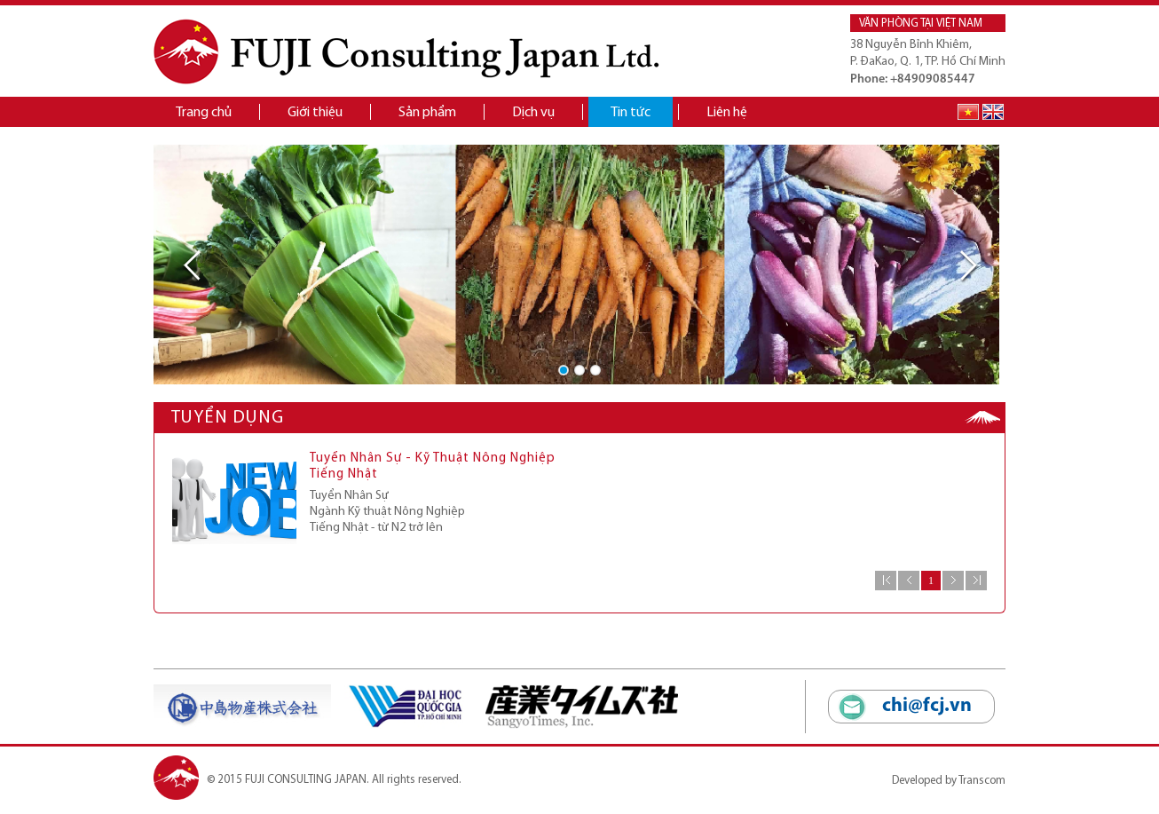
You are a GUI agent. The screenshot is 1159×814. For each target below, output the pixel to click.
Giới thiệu (315, 113)
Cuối (976, 580)
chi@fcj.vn (927, 706)
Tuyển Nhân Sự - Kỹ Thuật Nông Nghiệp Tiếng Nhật (433, 466)
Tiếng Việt (968, 111)
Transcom (981, 780)
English (993, 111)
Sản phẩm (427, 113)
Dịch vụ (533, 113)
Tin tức (630, 113)
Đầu (885, 580)
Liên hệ (726, 113)
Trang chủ (204, 113)
